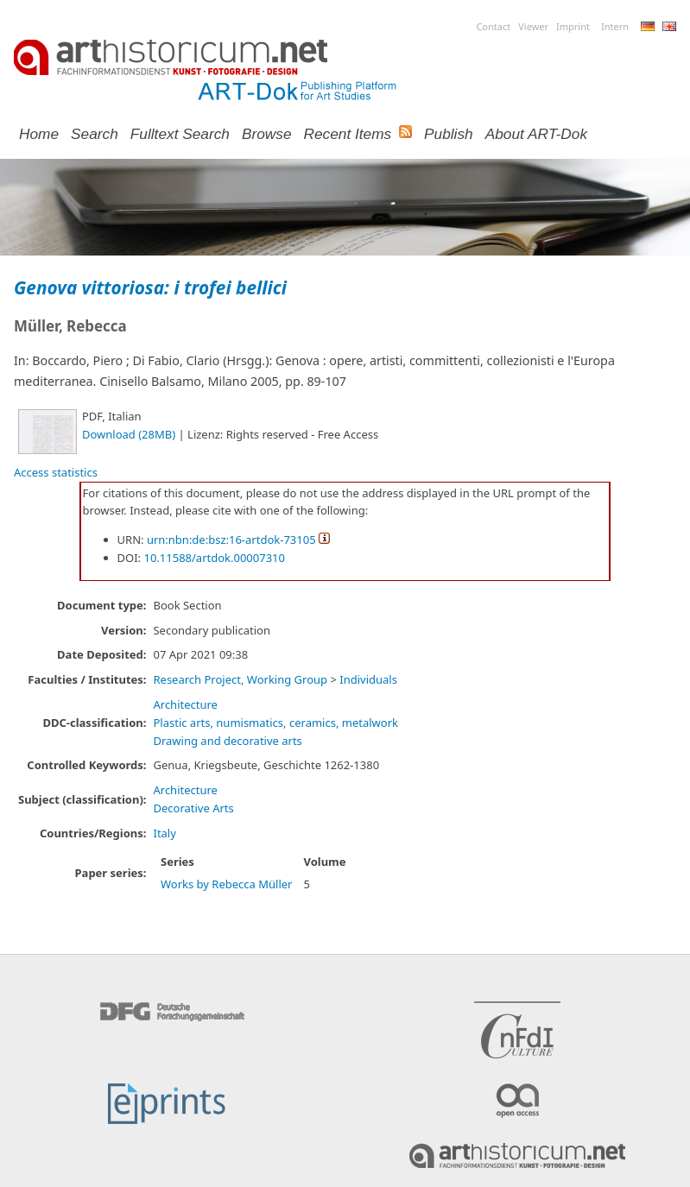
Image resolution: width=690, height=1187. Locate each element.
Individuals (368, 679)
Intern (615, 26)
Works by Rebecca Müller (227, 884)
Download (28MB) (128, 434)
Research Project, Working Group (240, 679)
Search (94, 133)
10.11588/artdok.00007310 (214, 557)
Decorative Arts (193, 808)
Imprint (573, 26)
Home (39, 133)
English (669, 26)
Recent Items (348, 133)
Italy (164, 833)
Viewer (533, 26)
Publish (448, 133)
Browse (267, 133)
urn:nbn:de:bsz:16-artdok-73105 (231, 539)
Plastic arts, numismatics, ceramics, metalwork (275, 722)
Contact (493, 26)
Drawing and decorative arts (227, 740)
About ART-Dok (536, 133)
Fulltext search (180, 133)
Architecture (185, 704)
